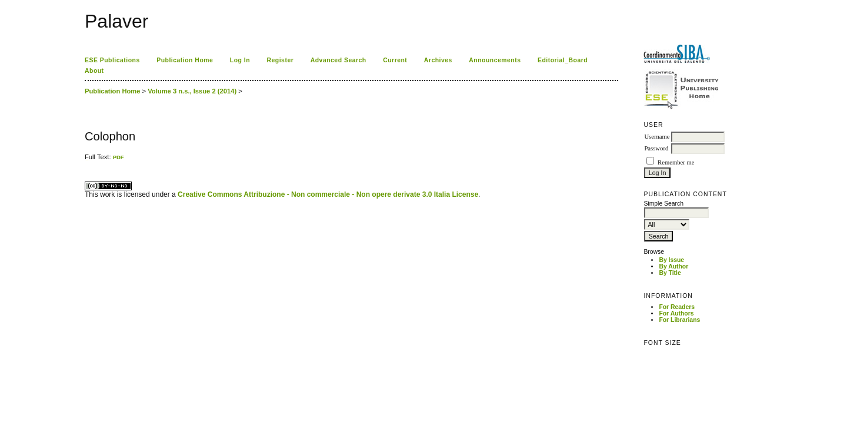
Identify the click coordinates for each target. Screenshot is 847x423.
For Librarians (679, 320)
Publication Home (184, 60)
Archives (438, 60)
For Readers (677, 307)
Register (280, 60)
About (94, 71)
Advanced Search (338, 60)
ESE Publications (112, 60)
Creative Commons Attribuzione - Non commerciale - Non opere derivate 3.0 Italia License (328, 194)
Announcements (495, 60)
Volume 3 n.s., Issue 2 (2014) (192, 91)
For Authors (676, 313)
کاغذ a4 (85, 160)
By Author (673, 266)
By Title (670, 273)
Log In (240, 60)
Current (395, 60)
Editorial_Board (563, 60)
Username (656, 136)
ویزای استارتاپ (87, 160)
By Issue (671, 260)
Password (656, 148)
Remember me (676, 162)
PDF (118, 157)
